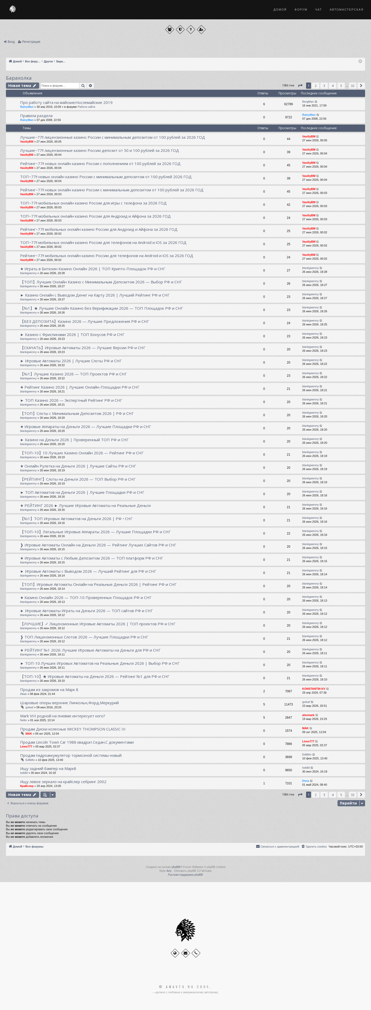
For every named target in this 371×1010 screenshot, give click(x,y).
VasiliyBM (26, 141)
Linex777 (26, 746)
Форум (300, 9)
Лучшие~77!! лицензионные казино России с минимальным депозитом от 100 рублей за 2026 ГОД (112, 137)
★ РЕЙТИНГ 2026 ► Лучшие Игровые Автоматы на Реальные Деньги (85, 505)
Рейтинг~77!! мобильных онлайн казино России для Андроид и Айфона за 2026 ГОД (99, 229)
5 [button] (341, 85)
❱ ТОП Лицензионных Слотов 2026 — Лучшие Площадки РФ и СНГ (84, 636)
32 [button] (353, 85)
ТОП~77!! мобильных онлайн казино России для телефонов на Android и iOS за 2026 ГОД (103, 242)
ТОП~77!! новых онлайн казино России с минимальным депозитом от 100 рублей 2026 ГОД (106, 176)
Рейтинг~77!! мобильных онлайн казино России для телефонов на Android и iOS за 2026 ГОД (106, 255)
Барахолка (19, 78)
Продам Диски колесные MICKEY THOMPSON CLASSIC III (72, 729)
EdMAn (30, 759)
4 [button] (333, 85)
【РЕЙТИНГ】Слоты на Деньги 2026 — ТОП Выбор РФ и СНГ (78, 479)
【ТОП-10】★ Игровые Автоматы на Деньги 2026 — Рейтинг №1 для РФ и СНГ (94, 676)
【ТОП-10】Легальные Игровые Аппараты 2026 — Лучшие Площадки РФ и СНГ (95, 531)
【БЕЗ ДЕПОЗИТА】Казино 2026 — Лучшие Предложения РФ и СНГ (84, 321)
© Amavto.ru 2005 (184, 987)
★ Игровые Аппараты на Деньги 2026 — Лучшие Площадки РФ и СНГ (85, 426)
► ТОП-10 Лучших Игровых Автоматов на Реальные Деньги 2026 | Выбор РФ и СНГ (100, 663)
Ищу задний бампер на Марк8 (48, 768)
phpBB (176, 866)
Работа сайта (86, 106)
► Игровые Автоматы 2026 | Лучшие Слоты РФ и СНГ (71, 360)
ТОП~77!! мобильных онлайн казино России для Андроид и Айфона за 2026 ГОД (95, 216)
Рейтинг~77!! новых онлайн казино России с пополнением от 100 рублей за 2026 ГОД (100, 163)
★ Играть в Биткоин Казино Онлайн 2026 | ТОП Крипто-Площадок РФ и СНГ (92, 268)
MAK (29, 733)
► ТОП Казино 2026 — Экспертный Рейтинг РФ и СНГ (71, 400)
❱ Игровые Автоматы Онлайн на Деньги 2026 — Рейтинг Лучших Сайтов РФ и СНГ (98, 544)
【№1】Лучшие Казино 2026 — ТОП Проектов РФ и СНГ (73, 373)
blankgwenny (28, 273)
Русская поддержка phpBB (185, 874)
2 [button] (316, 85)
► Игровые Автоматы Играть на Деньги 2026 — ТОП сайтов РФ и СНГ (86, 610)
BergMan (308, 101)
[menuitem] (314, 846)
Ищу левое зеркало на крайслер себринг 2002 (63, 781)
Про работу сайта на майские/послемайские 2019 (66, 102)
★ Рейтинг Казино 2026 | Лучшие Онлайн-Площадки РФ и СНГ (79, 387)
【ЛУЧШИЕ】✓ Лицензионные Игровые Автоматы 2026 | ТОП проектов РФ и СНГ (97, 623)
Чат (318, 9)
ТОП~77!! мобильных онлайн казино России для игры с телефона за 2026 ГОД (93, 203)
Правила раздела (36, 115)
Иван (23, 693)
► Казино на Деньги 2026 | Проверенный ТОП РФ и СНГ (74, 439)
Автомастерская (347, 9)
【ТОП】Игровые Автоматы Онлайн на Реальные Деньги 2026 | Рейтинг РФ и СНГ (98, 584)
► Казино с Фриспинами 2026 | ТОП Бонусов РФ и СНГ (72, 334)
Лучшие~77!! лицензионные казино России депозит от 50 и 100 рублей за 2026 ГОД (99, 150)
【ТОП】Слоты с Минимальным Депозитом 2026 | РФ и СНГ (77, 413)
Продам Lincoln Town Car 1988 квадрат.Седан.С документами (77, 742)
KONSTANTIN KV (313, 688)
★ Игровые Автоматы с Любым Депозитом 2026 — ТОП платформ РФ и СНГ (91, 558)
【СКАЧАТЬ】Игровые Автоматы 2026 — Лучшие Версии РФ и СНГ (82, 347)
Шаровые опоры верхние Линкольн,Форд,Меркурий (69, 702)
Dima (305, 780)
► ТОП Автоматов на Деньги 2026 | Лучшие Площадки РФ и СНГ (82, 492)
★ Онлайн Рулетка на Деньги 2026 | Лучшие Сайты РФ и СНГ (78, 466)
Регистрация (31, 42)
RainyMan (26, 106)
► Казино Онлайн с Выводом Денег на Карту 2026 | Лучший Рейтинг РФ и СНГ (95, 295)
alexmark (308, 715)
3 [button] (324, 85)
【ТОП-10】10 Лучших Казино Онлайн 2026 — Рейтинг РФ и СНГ (82, 452)
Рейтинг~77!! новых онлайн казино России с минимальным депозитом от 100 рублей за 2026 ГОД (112, 189)
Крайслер (26, 785)
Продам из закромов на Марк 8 (49, 689)
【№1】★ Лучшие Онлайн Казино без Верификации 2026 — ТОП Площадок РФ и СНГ (101, 308)
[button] (300, 86)
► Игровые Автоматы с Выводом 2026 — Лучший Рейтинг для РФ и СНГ (88, 571)
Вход (11, 42)
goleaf (29, 707)
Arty (169, 870)
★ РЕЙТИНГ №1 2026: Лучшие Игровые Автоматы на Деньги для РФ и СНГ (90, 650)
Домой (280, 9)
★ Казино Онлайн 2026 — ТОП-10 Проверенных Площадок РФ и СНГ (85, 597)
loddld (24, 772)
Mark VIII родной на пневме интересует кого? (62, 715)
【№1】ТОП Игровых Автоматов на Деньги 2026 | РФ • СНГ (76, 518)
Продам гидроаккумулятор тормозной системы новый (71, 755)
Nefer (23, 720)
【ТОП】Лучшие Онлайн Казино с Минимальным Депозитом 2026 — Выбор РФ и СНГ (101, 281)
